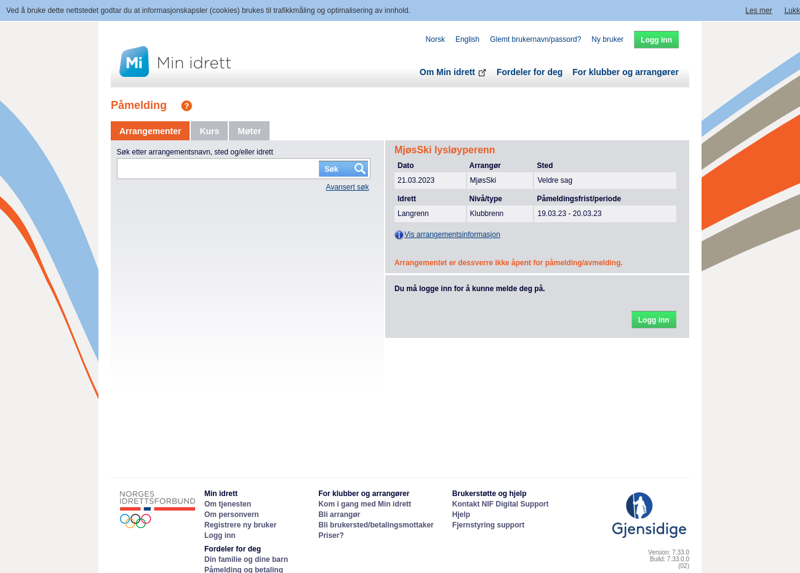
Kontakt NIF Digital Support (500, 504)
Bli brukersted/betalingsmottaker (375, 525)
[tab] (150, 131)
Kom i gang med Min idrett (364, 504)
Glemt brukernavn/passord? (535, 39)
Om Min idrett (453, 72)
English (467, 39)
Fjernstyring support (488, 525)
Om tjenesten (227, 504)
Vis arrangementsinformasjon (447, 235)
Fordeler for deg (529, 72)
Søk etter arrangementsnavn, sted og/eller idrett (195, 152)
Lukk (792, 10)
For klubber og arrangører (625, 72)
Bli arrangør (339, 514)
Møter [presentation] (249, 131)
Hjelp (461, 514)
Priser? (330, 535)
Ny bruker (607, 39)
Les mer (758, 10)
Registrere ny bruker (240, 525)
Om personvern (231, 514)
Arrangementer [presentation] (150, 131)
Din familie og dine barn (246, 559)
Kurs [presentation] (209, 131)
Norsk (435, 39)
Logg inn (220, 535)
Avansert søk (347, 187)
